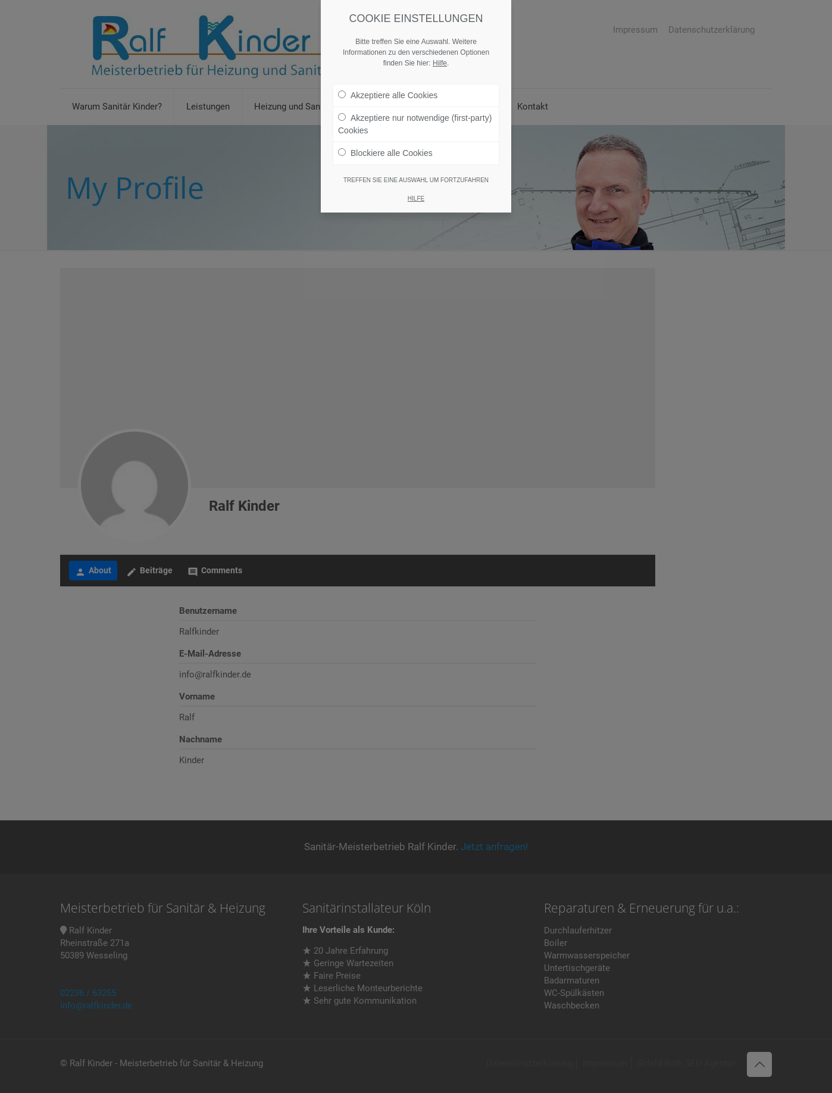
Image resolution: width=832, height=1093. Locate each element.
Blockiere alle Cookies (385, 153)
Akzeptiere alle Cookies (387, 95)
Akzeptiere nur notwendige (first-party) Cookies (415, 124)
